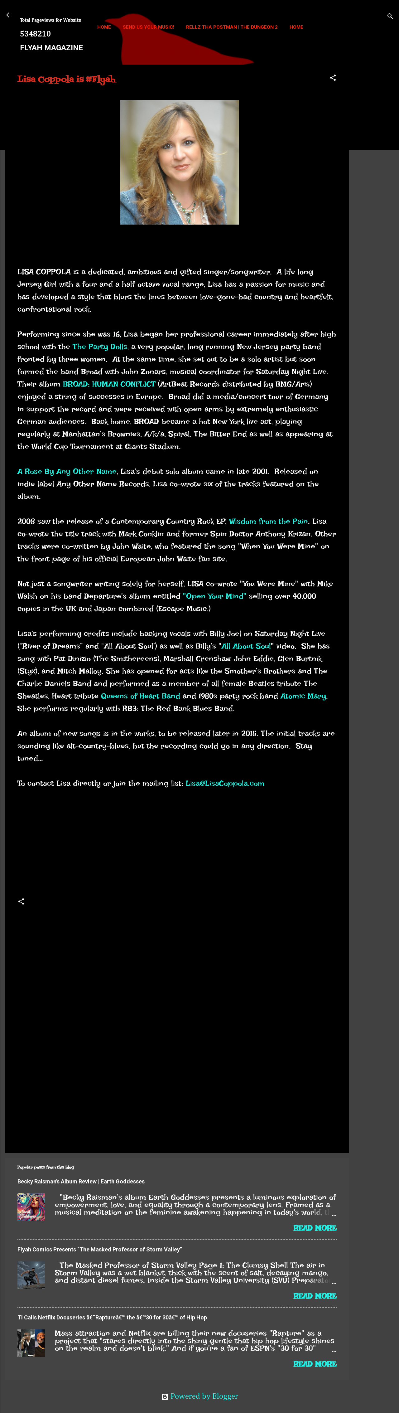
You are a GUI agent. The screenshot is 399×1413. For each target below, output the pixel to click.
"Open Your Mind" (215, 596)
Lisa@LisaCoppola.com (225, 783)
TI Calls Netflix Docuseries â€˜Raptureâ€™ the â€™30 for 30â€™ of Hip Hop (112, 1317)
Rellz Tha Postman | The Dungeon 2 (232, 27)
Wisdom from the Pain (268, 521)
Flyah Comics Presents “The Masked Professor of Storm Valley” (99, 1249)
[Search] (390, 17)
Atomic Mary (303, 696)
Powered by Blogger (199, 1397)
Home (104, 27)
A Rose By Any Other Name (67, 471)
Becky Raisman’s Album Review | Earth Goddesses (81, 1181)
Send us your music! (148, 27)
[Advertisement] (374, 158)
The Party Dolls (100, 346)
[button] (333, 78)
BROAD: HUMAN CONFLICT (109, 384)
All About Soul (246, 646)
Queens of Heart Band (140, 696)
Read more (315, 1228)
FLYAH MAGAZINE (51, 47)
